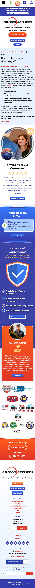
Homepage (4, 52)
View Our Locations (17, 556)
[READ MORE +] (6, 122)
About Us (17, 535)
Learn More (17, 375)
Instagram (23, 543)
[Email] (17, 573)
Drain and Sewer (20, 52)
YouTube (11, 543)
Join (30, 573)
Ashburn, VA (9, 85)
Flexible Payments (17, 40)
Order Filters (17, 493)
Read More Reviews (17, 198)
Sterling (11, 52)
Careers (17, 44)
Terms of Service (18, 562)
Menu (3, 5)
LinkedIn (27, 543)
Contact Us (17, 483)
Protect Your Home (17, 317)
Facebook (15, 543)
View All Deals (17, 236)
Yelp (19, 543)
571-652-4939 (17, 3)
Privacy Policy (13, 562)
